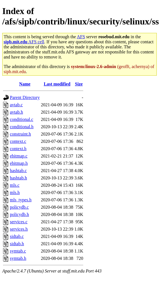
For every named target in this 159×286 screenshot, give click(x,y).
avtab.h (16, 112)
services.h (19, 229)
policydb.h (19, 214)
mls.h (15, 192)
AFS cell (24, 41)
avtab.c (16, 104)
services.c (19, 221)
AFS (81, 36)
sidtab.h (17, 243)
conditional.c (21, 119)
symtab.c (18, 251)
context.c (18, 141)
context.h (18, 148)
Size (79, 84)
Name (24, 84)
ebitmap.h (19, 163)
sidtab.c (17, 236)
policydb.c (19, 207)
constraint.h (20, 134)
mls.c (14, 185)
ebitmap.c (19, 156)
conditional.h (21, 126)
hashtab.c (18, 170)
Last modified (57, 84)
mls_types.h (21, 199)
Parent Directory (25, 97)
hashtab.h (18, 177)
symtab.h (18, 258)
